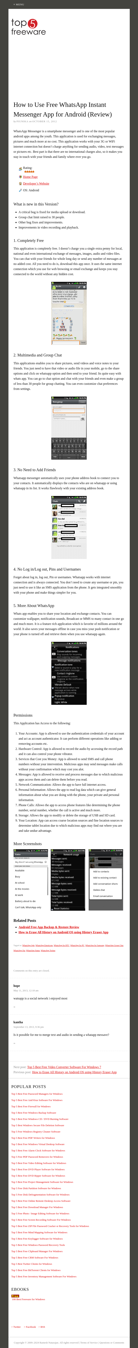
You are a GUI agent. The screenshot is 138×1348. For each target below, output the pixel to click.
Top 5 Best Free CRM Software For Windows (34, 1257)
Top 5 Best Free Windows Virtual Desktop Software (38, 1144)
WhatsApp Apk (28, 945)
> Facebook (30, 1326)
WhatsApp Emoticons (44, 945)
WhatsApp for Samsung (94, 945)
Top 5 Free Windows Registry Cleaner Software (36, 1131)
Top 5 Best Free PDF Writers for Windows (33, 1137)
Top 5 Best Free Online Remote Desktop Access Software (41, 1200)
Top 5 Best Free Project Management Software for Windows (42, 1182)
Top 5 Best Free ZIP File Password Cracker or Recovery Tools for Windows (50, 1226)
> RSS (42, 1326)
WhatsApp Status (33, 950)
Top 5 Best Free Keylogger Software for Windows (37, 1238)
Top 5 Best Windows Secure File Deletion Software (37, 1125)
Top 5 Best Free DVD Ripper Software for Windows (38, 1175)
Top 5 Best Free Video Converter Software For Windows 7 (64, 1067)
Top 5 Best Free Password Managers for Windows (37, 1093)
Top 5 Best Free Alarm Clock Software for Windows (38, 1150)
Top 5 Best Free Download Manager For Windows (37, 1207)
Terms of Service (89, 1342)
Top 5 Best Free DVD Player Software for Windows (38, 1169)
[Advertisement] (73, 65)
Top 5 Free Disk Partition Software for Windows (36, 1188)
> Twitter (16, 1326)
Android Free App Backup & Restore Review (49, 927)
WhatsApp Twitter (48, 950)
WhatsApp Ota (19, 950)
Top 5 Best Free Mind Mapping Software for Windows (39, 1232)
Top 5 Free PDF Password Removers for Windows (37, 1156)
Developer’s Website (36, 183)
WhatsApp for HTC (61, 945)
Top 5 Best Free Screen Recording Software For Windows (41, 1219)
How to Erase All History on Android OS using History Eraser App (64, 932)
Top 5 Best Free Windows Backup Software (33, 1112)
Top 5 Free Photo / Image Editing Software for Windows (40, 1213)
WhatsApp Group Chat (114, 945)
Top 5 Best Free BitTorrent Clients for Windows (36, 1270)
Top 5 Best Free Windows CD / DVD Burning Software (39, 1119)
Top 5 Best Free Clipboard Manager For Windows (37, 1251)
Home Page (30, 177)
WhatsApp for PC (77, 945)
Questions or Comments (111, 1342)
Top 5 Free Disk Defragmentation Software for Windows (40, 1194)
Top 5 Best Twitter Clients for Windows (31, 1263)
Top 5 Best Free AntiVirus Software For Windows (37, 1100)
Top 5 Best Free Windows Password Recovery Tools (38, 1244)
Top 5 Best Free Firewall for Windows (31, 1106)
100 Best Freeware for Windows (28, 1299)
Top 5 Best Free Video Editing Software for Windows (38, 1163)
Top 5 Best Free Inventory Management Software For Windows (43, 1276)
